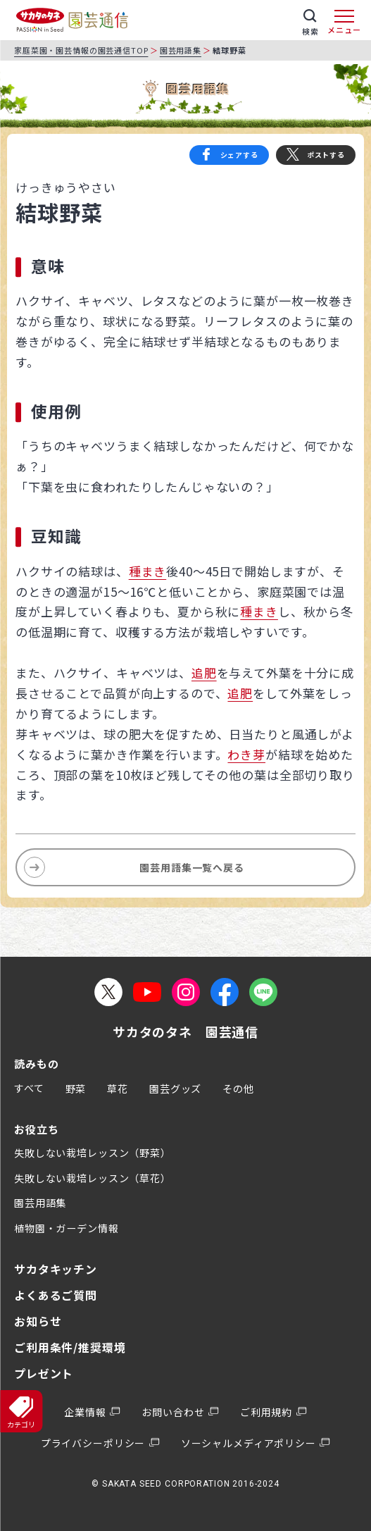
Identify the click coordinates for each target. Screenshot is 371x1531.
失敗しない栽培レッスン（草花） (92, 1178)
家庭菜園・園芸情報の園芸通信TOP (81, 50)
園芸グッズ (175, 1088)
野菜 (76, 1088)
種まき (148, 571)
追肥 (204, 672)
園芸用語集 (180, 50)
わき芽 (246, 754)
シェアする (239, 154)
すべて (29, 1088)
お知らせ (37, 1321)
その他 (238, 1088)
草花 (117, 1088)
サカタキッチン (55, 1268)
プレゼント (43, 1373)
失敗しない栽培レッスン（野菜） (92, 1153)
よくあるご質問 (55, 1295)
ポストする (326, 154)
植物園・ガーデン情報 (66, 1228)
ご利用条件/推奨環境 (70, 1347)
